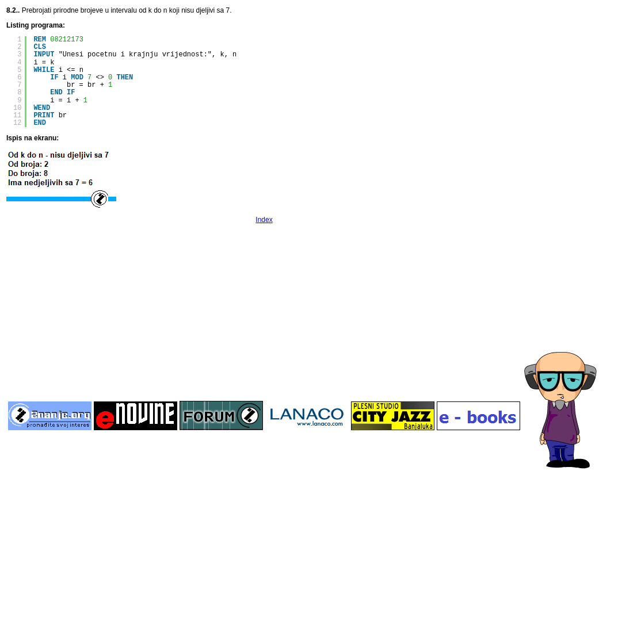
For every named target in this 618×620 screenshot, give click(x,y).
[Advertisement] (264, 311)
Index (263, 220)
